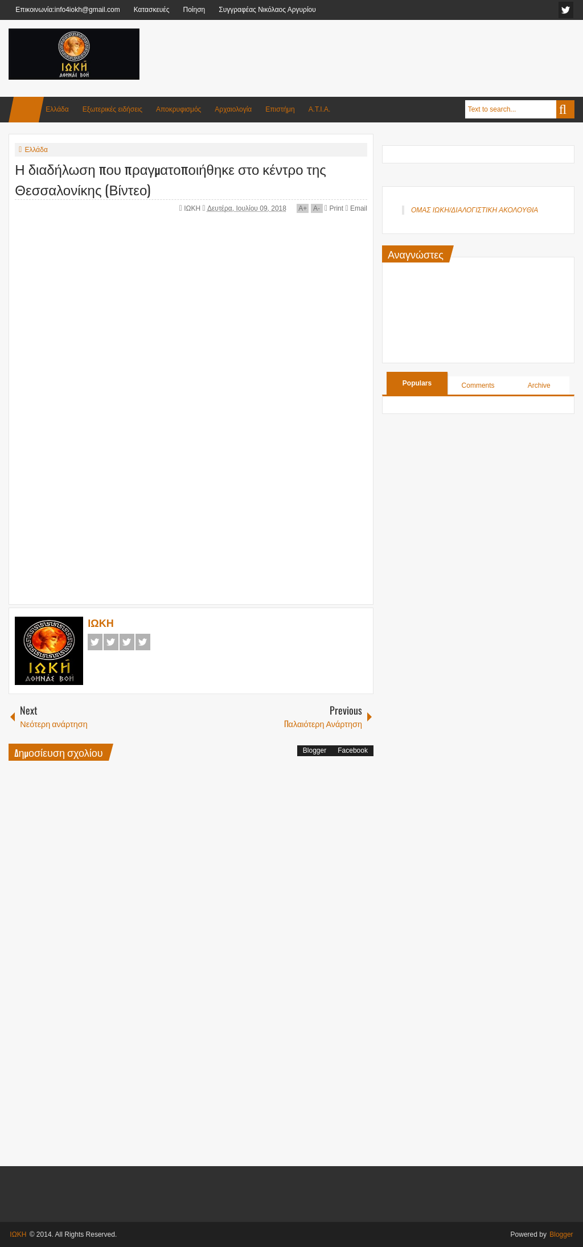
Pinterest (143, 642)
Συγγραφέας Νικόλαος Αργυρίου (267, 10)
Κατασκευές (152, 10)
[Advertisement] (367, 56)
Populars (417, 383)
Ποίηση (194, 10)
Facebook (95, 642)
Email (356, 208)
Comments (478, 385)
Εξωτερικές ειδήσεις (112, 109)
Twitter (111, 642)
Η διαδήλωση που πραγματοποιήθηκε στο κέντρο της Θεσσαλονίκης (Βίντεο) (170, 178)
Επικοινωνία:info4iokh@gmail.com (67, 10)
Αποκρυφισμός (178, 109)
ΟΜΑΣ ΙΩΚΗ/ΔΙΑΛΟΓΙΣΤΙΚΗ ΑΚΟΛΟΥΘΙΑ (474, 210)
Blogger (314, 750)
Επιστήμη (279, 109)
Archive (539, 385)
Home (26, 109)
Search (565, 109)
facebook (566, 10)
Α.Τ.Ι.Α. (320, 109)
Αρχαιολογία (233, 109)
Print (334, 208)
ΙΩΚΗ (193, 208)
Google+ (127, 642)
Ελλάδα (57, 109)
